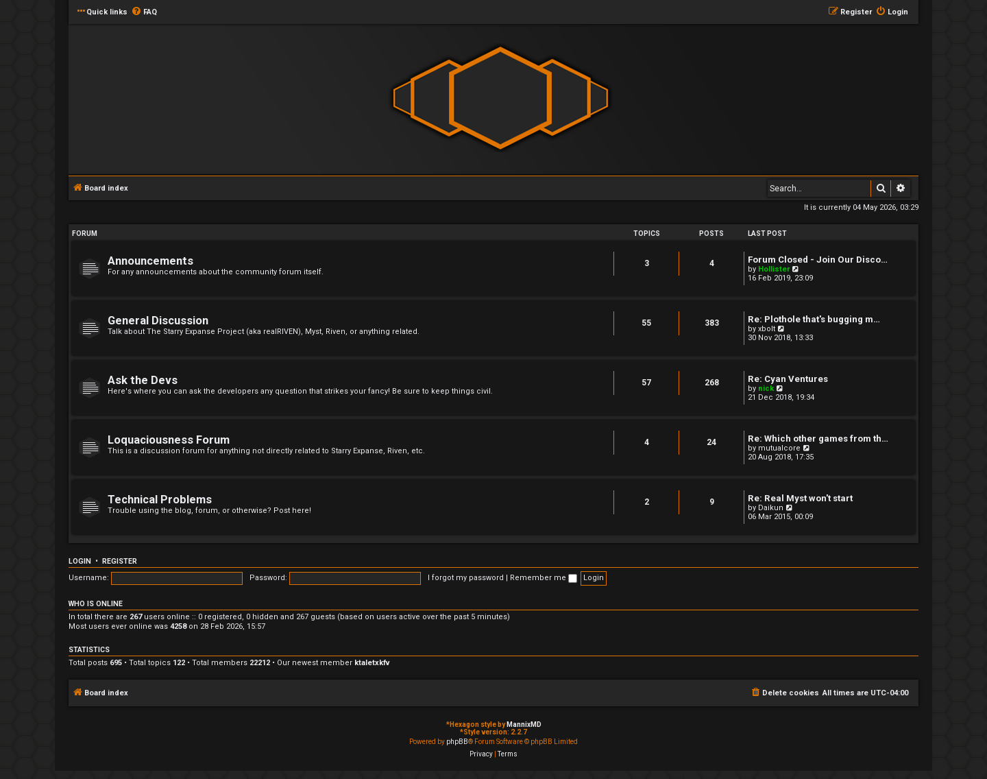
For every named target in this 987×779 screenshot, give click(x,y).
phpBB (457, 741)
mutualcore (779, 448)
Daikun (770, 507)
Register (119, 561)
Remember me (543, 577)
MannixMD (524, 724)
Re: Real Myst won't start (800, 498)
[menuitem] (144, 12)
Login (80, 561)
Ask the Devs (143, 380)
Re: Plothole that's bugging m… (814, 319)
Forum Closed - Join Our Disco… (818, 259)
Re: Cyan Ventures (788, 379)
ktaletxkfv (372, 662)
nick (766, 388)
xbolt (766, 328)
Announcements (150, 260)
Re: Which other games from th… (818, 438)
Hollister (774, 269)
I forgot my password (466, 577)
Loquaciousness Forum (169, 439)
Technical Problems (160, 499)
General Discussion (158, 320)
